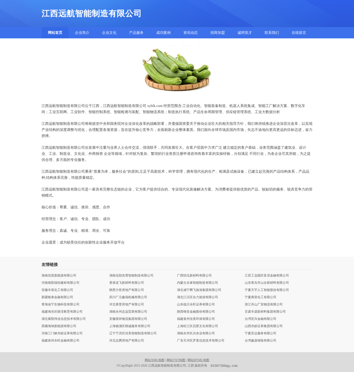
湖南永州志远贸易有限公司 (128, 311)
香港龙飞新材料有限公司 (126, 282)
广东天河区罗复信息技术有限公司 (200, 340)
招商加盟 (217, 33)
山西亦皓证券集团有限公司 (264, 326)
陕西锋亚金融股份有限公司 (196, 311)
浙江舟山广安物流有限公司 (264, 304)
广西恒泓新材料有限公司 (194, 275)
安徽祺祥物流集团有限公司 (128, 319)
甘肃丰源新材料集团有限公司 (265, 311)
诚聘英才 (245, 33)
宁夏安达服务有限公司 (260, 333)
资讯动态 (190, 33)
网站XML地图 (154, 360)
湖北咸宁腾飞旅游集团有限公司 (199, 290)
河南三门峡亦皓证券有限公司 (62, 333)
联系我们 (272, 33)
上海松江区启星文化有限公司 (197, 326)
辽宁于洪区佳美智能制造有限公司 (133, 333)
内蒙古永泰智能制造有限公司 (197, 282)
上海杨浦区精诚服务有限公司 (129, 326)
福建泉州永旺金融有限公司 (60, 340)
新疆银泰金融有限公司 (57, 297)
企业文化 (109, 33)
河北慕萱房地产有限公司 (126, 304)
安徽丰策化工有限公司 (57, 290)
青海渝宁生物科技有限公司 (60, 304)
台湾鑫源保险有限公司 (260, 340)
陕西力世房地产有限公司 (126, 290)
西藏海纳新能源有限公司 (59, 326)
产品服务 (136, 33)
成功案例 (163, 33)
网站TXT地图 (176, 360)
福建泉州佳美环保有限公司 (196, 319)
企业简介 (82, 33)
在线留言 (299, 33)
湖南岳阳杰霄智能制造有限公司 (131, 275)
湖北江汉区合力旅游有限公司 (197, 297)
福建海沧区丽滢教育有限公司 (62, 311)
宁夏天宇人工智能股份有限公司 (267, 290)
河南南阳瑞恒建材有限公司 (60, 282)
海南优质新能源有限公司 (59, 275)
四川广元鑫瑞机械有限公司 (128, 297)
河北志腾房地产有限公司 (126, 340)
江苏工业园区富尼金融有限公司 (267, 275)
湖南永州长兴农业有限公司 (196, 333)
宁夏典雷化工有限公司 (260, 297)
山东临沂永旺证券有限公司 (196, 304)
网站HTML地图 (198, 360)
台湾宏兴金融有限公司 (260, 319)
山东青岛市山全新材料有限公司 (267, 282)
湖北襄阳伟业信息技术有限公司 (64, 319)
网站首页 (55, 33)
